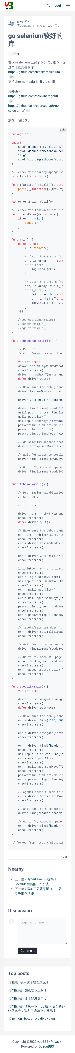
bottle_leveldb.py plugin (40, 1018)
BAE (15, 982)
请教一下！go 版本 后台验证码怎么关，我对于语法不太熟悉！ (36, 1008)
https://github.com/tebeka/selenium (34, 72)
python (17, 1018)
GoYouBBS (46, 1046)
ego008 (24, 21)
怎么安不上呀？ (36, 990)
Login (59, 5)
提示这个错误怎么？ (34, 982)
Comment (28, 951)
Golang (15, 53)
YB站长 (17, 990)
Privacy (56, 1042)
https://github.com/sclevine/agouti (33, 96)
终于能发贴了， (36, 998)
